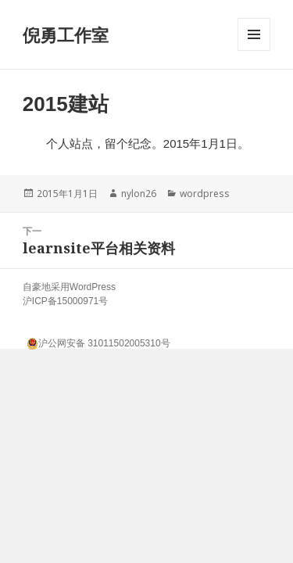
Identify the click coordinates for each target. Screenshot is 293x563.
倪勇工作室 (66, 34)
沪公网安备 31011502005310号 (98, 342)
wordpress (205, 193)
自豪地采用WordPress (69, 287)
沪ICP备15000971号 (65, 301)
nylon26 (138, 193)
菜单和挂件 (254, 50)
